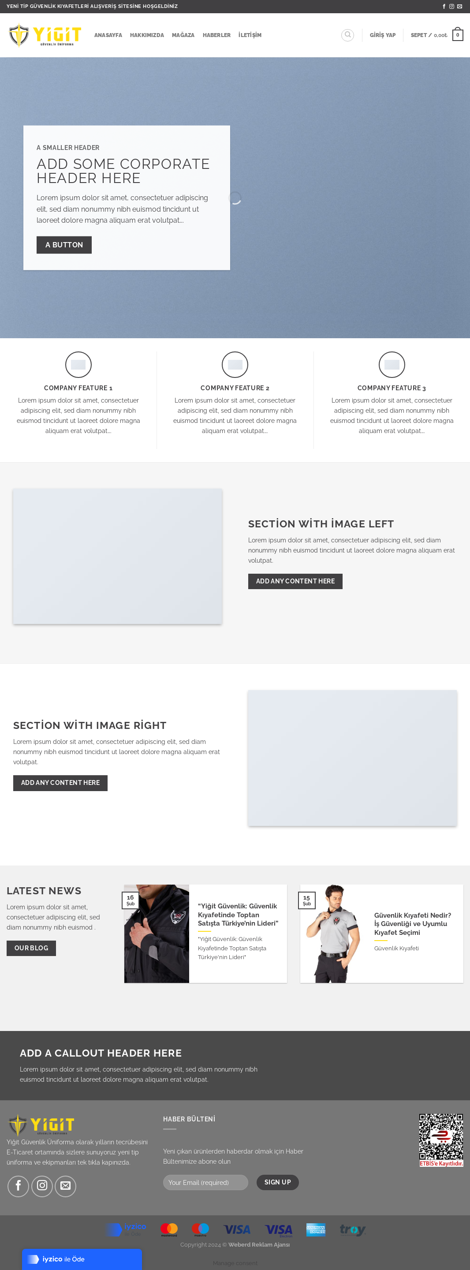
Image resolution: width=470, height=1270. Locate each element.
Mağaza (183, 35)
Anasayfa (108, 35)
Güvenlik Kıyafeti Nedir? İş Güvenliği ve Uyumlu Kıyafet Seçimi (412, 923)
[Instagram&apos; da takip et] (451, 6)
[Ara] (347, 35)
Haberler (217, 35)
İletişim (250, 35)
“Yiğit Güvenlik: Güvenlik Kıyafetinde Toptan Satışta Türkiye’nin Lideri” (238, 914)
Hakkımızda (147, 35)
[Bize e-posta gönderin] (459, 6)
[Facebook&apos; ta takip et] (444, 6)
